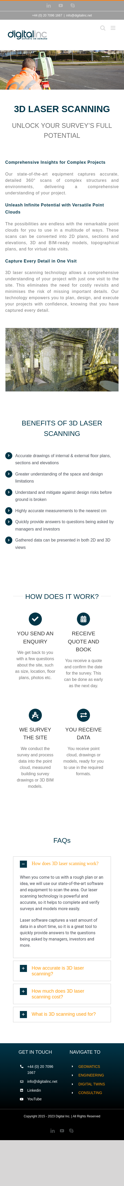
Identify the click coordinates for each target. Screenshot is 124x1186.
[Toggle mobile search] (102, 28)
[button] (62, 864)
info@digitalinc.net (79, 15)
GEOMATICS (89, 1066)
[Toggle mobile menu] (113, 28)
